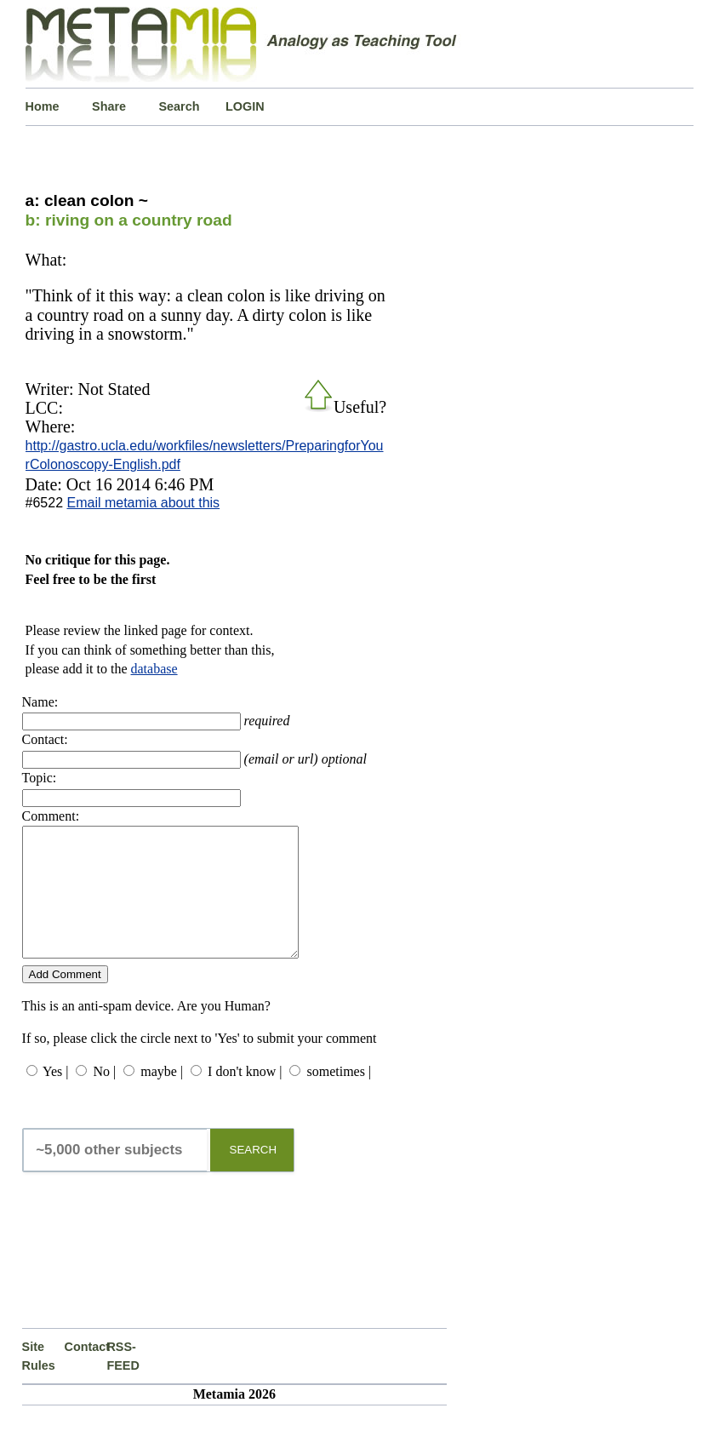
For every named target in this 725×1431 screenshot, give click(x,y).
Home (43, 106)
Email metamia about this (143, 502)
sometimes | (338, 1097)
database (154, 668)
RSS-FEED (122, 1381)
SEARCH (253, 1175)
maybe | (161, 1097)
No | (104, 1097)
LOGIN (245, 106)
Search (179, 106)
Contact (85, 1372)
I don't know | (245, 1097)
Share (109, 106)
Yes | (55, 1097)
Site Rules (38, 1381)
